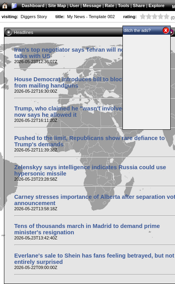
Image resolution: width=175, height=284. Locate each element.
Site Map (57, 5)
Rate (110, 5)
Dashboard (33, 5)
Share (139, 5)
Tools (124, 5)
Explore (156, 5)
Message (92, 5)
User (74, 5)
